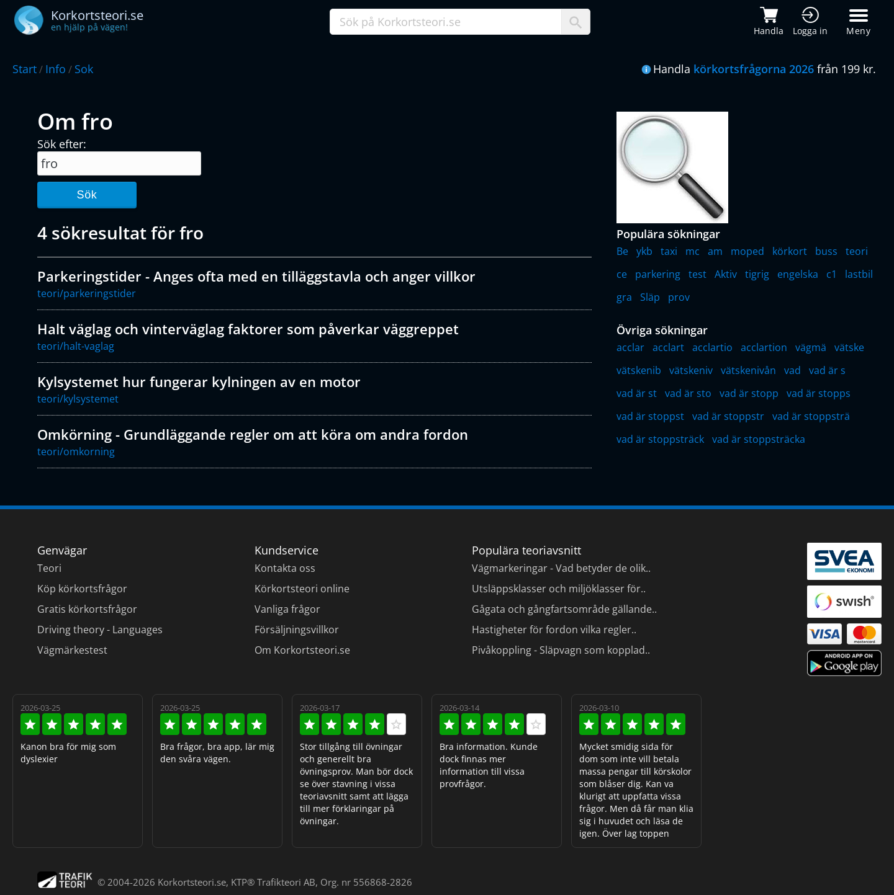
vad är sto (688, 393)
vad (792, 370)
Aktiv (726, 274)
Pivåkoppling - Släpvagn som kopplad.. (561, 650)
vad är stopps (819, 393)
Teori (49, 568)
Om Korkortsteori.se (302, 650)
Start (24, 68)
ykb (644, 251)
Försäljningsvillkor (297, 629)
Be (622, 251)
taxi (669, 251)
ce (621, 274)
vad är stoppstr (728, 416)
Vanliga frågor (287, 609)
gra (624, 297)
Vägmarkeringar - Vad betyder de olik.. (561, 568)
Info (55, 68)
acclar (630, 347)
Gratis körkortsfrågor (87, 609)
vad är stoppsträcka (758, 439)
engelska (797, 274)
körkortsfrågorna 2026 (753, 68)
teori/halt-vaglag (75, 346)
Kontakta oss (285, 568)
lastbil (859, 274)
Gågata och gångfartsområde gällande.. (564, 609)
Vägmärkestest (72, 650)
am (715, 251)
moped (747, 251)
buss (826, 251)
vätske (849, 347)
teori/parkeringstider (86, 293)
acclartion (764, 347)
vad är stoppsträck (660, 439)
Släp (650, 297)
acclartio (712, 347)
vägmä (810, 347)
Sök (86, 195)
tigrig (757, 274)
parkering (657, 274)
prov (679, 297)
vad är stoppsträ (811, 416)
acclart (668, 347)
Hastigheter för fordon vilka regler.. (554, 629)
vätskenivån (748, 370)
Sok (83, 68)
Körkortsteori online (302, 588)
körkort (789, 251)
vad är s (827, 370)
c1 (831, 274)
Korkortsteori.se (192, 882)
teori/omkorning (76, 451)
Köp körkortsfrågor (82, 588)
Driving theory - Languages (100, 629)
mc (692, 251)
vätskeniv (691, 370)
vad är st (636, 393)
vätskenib (638, 370)
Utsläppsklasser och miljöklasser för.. (559, 588)
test (698, 274)
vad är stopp (749, 393)
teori (857, 251)
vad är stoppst (650, 416)
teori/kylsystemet (78, 399)
